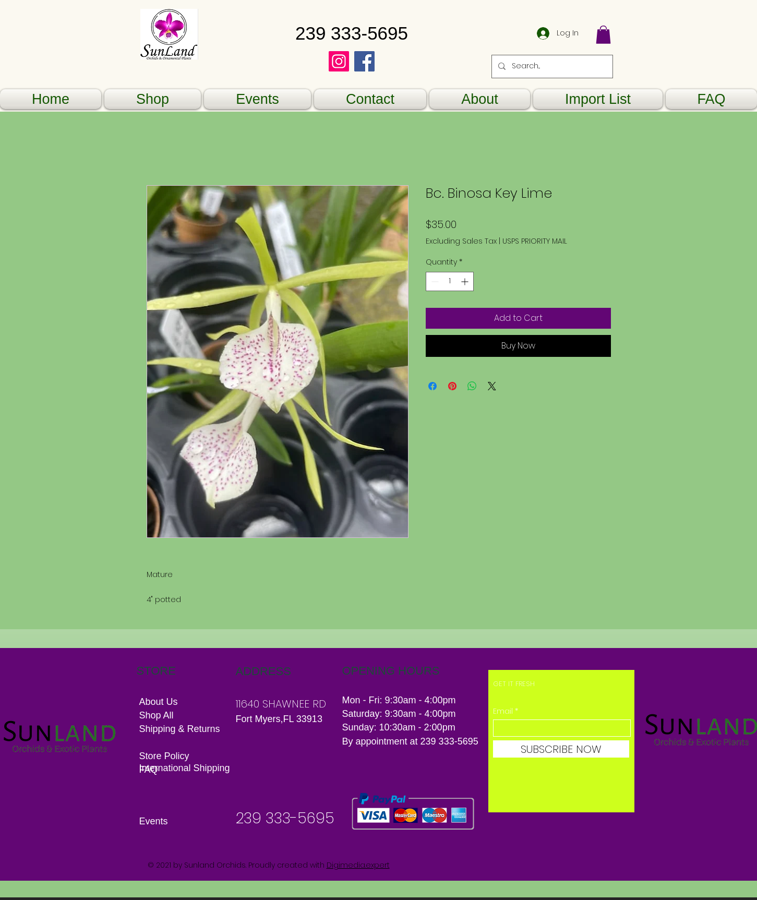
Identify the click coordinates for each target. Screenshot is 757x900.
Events (153, 821)
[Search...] (551, 66)
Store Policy (164, 756)
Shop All (156, 715)
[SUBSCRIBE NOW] (561, 749)
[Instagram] (339, 61)
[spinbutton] (449, 281)
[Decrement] (433, 281)
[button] (603, 35)
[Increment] (465, 281)
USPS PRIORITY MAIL (534, 241)
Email (503, 711)
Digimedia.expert (358, 865)
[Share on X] (492, 386)
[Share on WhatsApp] (472, 386)
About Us (158, 702)
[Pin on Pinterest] (452, 386)
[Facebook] (364, 61)
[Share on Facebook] (432, 386)
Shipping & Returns (181, 729)
